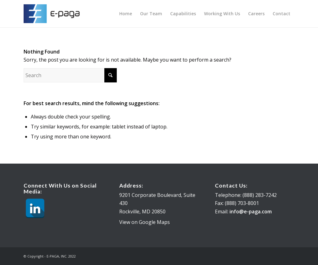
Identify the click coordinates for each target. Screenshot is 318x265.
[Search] (70, 75)
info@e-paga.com (250, 211)
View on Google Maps (144, 222)
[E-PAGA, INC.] (54, 13)
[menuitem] (125, 13)
